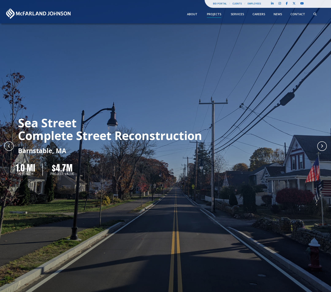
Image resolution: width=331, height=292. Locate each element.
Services (237, 14)
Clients (237, 3)
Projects (214, 14)
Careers (258, 14)
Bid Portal (220, 3)
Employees (254, 3)
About (192, 14)
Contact (297, 14)
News (278, 14)
